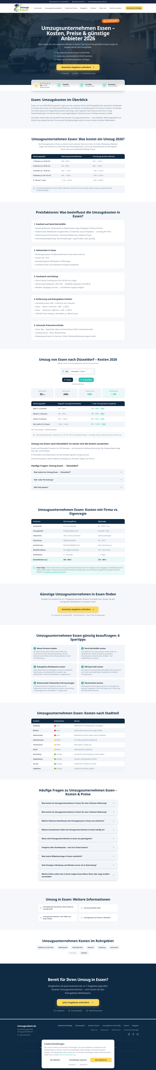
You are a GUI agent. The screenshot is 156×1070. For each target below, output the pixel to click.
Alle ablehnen (55, 1060)
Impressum (72, 1065)
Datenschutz (83, 1065)
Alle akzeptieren (101, 1060)
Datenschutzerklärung (67, 1055)
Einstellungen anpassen (78, 1060)
